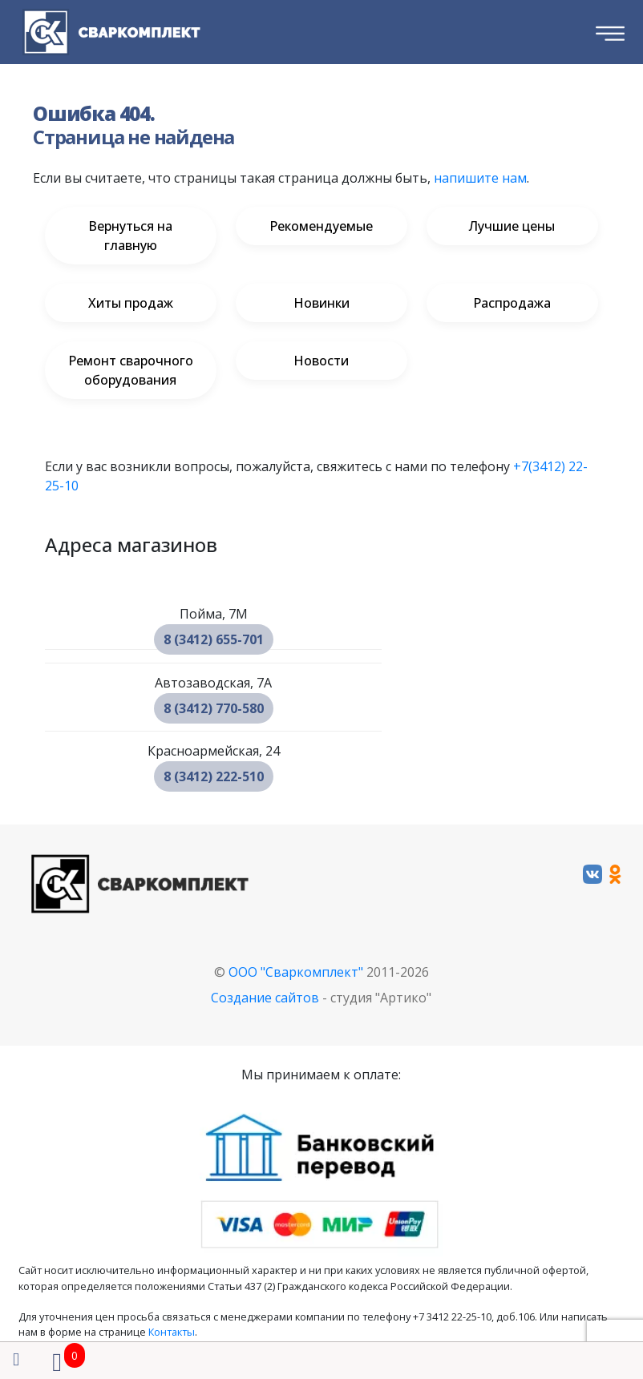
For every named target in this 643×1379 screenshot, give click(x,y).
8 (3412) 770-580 (214, 708)
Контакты (171, 1332)
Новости (321, 360)
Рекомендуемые (321, 226)
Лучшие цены (512, 226)
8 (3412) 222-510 (214, 776)
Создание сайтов (265, 997)
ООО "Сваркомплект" (295, 972)
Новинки (321, 303)
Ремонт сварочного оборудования (130, 370)
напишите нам (480, 178)
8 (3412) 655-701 (214, 639)
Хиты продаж (130, 303)
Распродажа (512, 303)
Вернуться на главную (130, 235)
